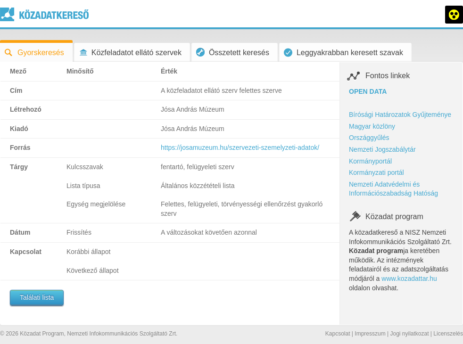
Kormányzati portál (376, 172)
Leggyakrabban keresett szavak (343, 52)
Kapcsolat (337, 333)
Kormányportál (370, 161)
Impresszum (370, 333)
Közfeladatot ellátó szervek (130, 52)
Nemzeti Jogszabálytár (382, 149)
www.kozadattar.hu (409, 278)
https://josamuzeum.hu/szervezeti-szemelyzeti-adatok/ (240, 147)
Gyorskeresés (34, 52)
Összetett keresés (232, 52)
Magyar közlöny (372, 126)
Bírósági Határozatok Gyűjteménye (400, 114)
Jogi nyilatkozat (409, 333)
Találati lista (37, 297)
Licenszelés (448, 333)
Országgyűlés (369, 137)
